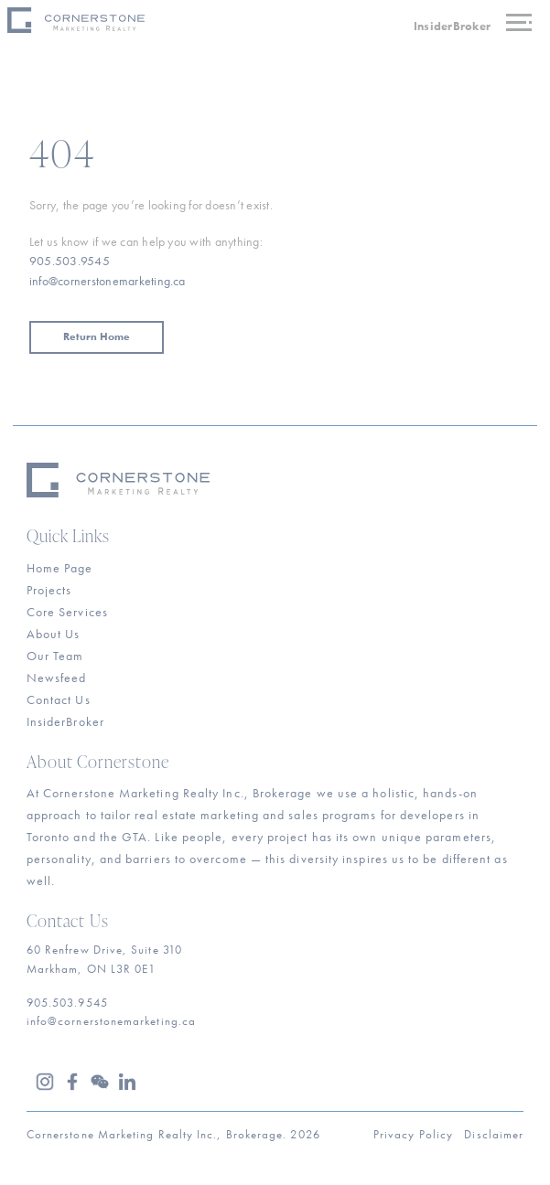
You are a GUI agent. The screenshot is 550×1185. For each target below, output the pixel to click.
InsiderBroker (452, 26)
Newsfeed (57, 677)
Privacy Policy (413, 1134)
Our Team (55, 655)
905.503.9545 (69, 260)
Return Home (96, 336)
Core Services (67, 611)
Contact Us (59, 699)
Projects (49, 590)
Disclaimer (493, 1134)
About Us (54, 633)
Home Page (60, 568)
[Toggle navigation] (522, 25)
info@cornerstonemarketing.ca (107, 280)
